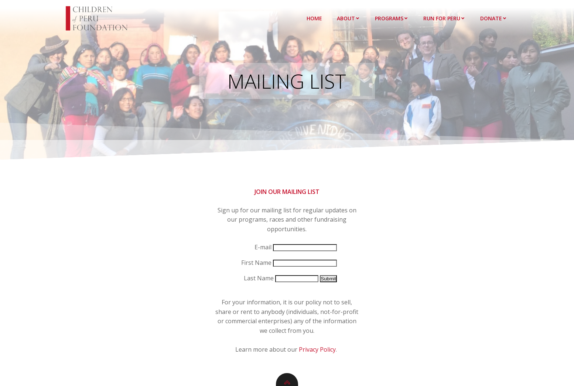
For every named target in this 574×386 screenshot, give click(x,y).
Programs (392, 18)
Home (314, 18)
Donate (493, 18)
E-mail (262, 247)
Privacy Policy (317, 349)
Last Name (259, 278)
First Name (256, 263)
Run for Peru (444, 18)
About (348, 18)
